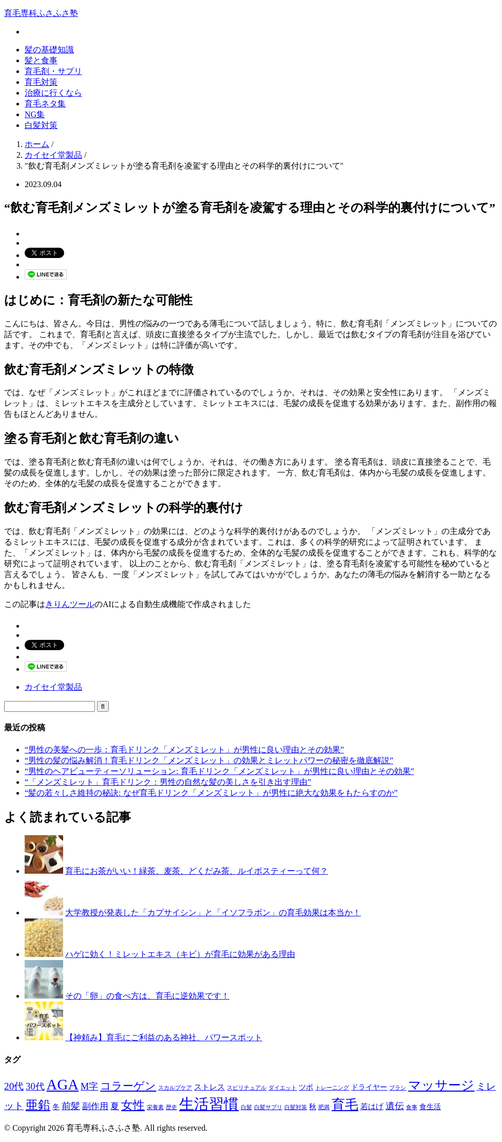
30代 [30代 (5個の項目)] (35, 1086)
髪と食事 (41, 60)
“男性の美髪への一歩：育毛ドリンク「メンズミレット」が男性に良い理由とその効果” (184, 749)
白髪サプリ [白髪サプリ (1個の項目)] (268, 1107)
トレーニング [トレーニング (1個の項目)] (332, 1088)
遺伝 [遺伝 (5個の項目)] (394, 1106)
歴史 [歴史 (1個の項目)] (171, 1107)
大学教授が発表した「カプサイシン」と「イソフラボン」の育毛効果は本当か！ (213, 912)
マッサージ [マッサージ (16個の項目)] (441, 1085)
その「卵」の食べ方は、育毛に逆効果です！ (147, 995)
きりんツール (69, 604)
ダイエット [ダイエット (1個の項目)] (282, 1088)
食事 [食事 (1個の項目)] (411, 1107)
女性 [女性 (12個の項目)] (133, 1105)
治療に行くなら (53, 92)
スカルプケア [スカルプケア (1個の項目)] (175, 1088)
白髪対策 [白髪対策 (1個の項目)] (295, 1107)
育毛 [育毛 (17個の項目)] (345, 1104)
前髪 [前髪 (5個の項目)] (71, 1106)
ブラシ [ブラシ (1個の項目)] (397, 1088)
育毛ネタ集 (45, 103)
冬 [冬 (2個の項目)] (56, 1107)
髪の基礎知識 (49, 49)
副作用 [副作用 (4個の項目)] (95, 1106)
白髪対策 (41, 125)
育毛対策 (41, 82)
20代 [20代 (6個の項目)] (14, 1086)
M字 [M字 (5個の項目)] (89, 1086)
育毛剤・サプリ (53, 71)
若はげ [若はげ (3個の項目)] (371, 1106)
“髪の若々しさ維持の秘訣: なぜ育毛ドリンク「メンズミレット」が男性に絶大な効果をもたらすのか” (211, 792)
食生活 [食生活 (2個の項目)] (430, 1107)
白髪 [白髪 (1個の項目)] (246, 1107)
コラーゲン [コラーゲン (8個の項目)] (128, 1086)
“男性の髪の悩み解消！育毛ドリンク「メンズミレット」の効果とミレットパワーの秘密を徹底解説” (209, 760)
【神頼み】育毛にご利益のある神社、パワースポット (163, 1037)
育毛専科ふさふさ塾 (41, 13)
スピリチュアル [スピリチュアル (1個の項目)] (246, 1088)
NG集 (35, 114)
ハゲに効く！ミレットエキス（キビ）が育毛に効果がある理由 (180, 954)
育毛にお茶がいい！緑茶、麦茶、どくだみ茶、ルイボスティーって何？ (196, 871)
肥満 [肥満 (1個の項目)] (324, 1107)
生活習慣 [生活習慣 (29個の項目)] (209, 1104)
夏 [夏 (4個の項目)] (114, 1106)
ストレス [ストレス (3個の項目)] (209, 1086)
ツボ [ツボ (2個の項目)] (306, 1087)
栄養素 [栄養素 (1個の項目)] (155, 1107)
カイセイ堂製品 (53, 687)
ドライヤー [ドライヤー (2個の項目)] (369, 1087)
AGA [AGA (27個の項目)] (63, 1084)
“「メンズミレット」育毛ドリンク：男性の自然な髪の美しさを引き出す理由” (168, 782)
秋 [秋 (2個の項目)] (312, 1107)
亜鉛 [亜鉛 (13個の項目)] (38, 1105)
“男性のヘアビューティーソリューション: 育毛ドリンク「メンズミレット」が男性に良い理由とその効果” (219, 771)
